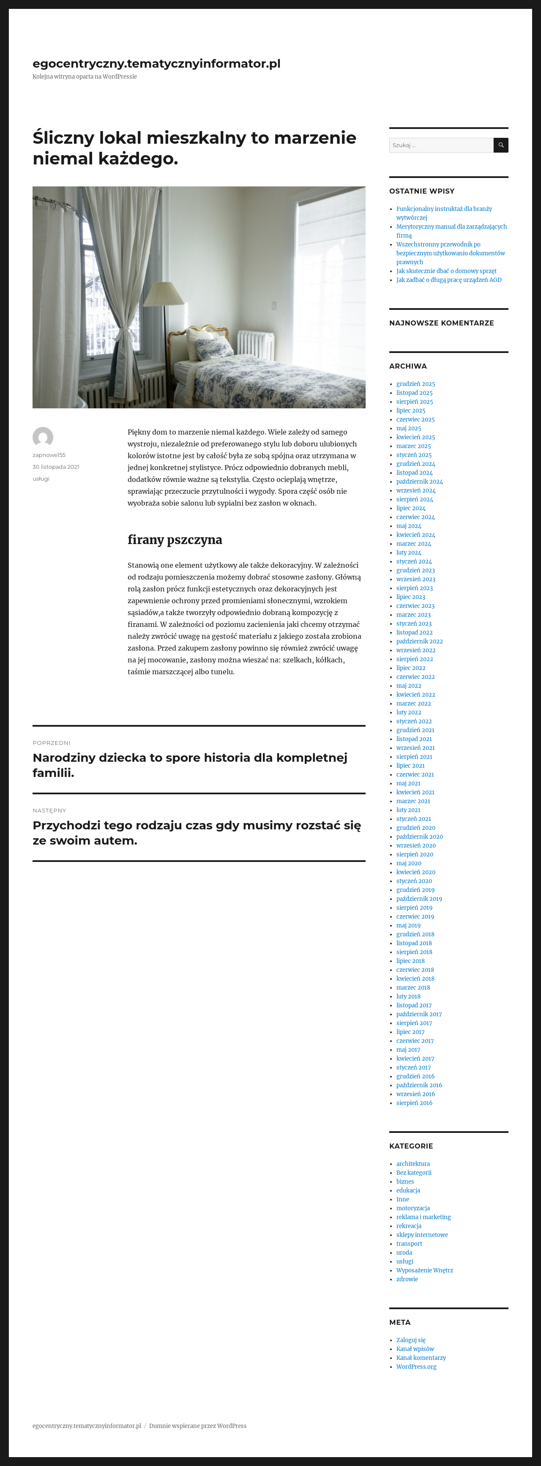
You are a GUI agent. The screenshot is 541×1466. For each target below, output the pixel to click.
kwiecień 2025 (415, 437)
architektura (413, 1164)
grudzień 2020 (415, 827)
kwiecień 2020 (415, 872)
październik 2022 (419, 641)
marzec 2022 (413, 703)
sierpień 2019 (414, 907)
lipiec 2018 (410, 961)
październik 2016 (419, 1085)
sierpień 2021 (414, 756)
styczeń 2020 (414, 881)
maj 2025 (408, 428)
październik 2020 (419, 836)
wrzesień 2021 (415, 748)
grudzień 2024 (415, 464)
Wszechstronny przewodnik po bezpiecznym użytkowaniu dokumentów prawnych (450, 253)
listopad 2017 (414, 1005)
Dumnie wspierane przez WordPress (198, 1426)
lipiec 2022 (411, 668)
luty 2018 (408, 996)
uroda (404, 1252)
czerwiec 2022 (415, 677)
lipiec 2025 (411, 410)
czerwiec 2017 (415, 1041)
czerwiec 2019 (415, 916)
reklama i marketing (423, 1217)
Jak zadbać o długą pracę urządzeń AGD (449, 280)
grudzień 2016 (415, 1076)
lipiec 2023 (410, 597)
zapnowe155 (49, 454)
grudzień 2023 (415, 570)
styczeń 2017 (413, 1067)
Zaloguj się (411, 1340)
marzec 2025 (413, 446)
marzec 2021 (413, 801)
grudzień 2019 (415, 890)
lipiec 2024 (411, 508)
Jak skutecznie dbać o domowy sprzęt (446, 271)
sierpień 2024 (414, 499)
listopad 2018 (414, 943)
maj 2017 (408, 1049)
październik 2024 (419, 481)
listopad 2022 (414, 632)
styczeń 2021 (413, 819)
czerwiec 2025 (415, 419)
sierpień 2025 (414, 401)
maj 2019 (408, 925)
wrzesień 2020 (416, 845)
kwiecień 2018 (415, 978)
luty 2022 (408, 712)
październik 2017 (419, 1014)
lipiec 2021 (410, 765)
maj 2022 (408, 685)
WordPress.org (416, 1366)
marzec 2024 (413, 543)
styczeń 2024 (414, 561)
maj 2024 (408, 526)
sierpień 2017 (414, 1023)
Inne (402, 1199)
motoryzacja (413, 1208)
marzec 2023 (413, 614)
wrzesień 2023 (415, 579)
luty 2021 (408, 810)
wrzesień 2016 (415, 1094)
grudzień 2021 (415, 730)
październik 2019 (419, 899)
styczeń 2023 (414, 623)
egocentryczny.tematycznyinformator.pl (157, 63)
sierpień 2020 (414, 854)
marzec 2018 (413, 987)
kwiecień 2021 (415, 792)
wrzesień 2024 (416, 490)
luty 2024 (408, 552)
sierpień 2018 (414, 952)
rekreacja (408, 1226)
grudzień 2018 (415, 934)
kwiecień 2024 (415, 535)
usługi (41, 478)
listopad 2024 (414, 472)
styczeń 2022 (414, 721)
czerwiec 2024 (415, 517)
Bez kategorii (414, 1172)
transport (409, 1243)
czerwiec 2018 (415, 970)
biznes (405, 1181)
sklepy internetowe (422, 1235)
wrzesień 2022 (416, 650)
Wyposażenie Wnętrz (424, 1270)
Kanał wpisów (415, 1349)
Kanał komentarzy (421, 1358)
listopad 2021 (414, 739)
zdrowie (407, 1279)
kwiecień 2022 (415, 694)
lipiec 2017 (410, 1032)
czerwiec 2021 (415, 774)
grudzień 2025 (415, 384)
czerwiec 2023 (415, 606)
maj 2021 (408, 783)
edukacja (408, 1190)
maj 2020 (408, 863)
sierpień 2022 (414, 659)
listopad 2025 (414, 393)
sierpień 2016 (414, 1103)
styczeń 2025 (414, 455)
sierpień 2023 (414, 588)
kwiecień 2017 (415, 1058)
